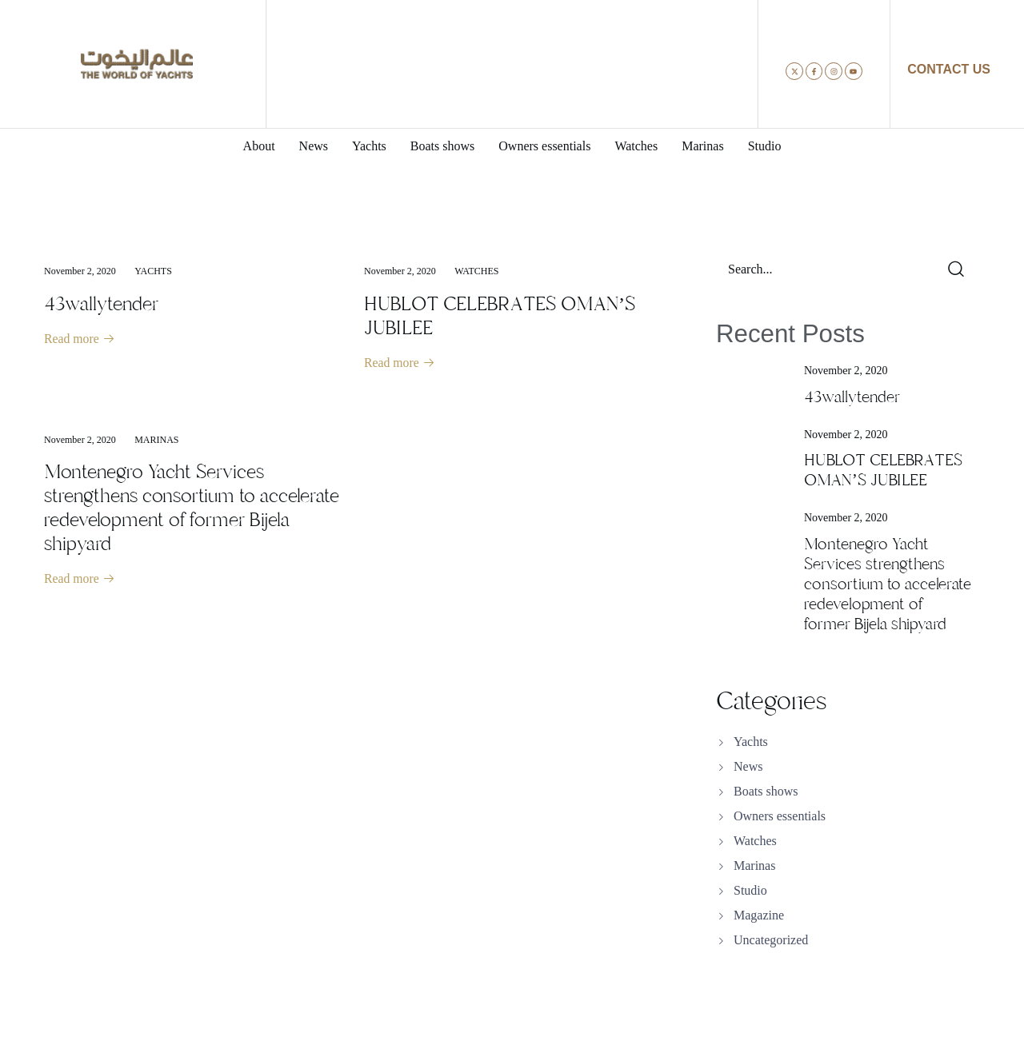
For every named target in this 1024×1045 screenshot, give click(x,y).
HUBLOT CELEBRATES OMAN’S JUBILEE (499, 316)
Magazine (759, 915)
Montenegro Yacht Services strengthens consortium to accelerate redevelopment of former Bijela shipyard (191, 508)
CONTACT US (948, 69)
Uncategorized (771, 940)
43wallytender (101, 304)
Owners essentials (780, 816)
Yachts (153, 271)
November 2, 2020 (80, 271)
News (748, 766)
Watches (476, 271)
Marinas (156, 440)
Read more (80, 339)
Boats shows (766, 791)
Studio (750, 890)
